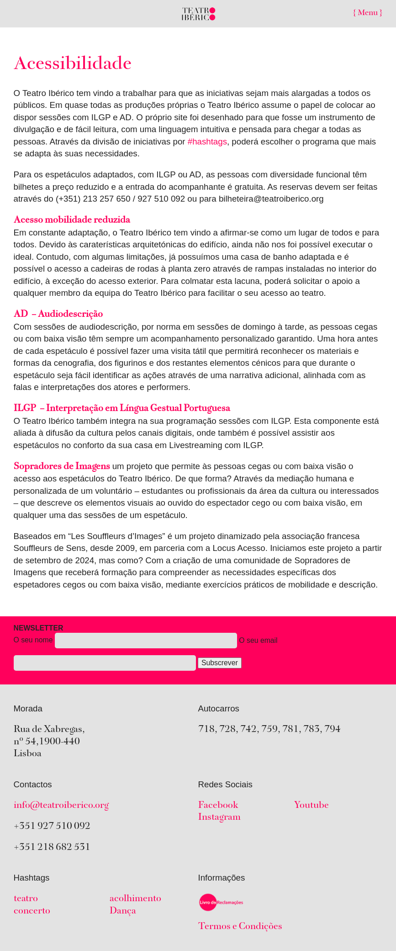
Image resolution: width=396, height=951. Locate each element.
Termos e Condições (240, 927)
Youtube (311, 805)
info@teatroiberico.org (61, 805)
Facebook (218, 805)
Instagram (219, 817)
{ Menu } (368, 13)
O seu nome (146, 649)
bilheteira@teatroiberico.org (271, 198)
